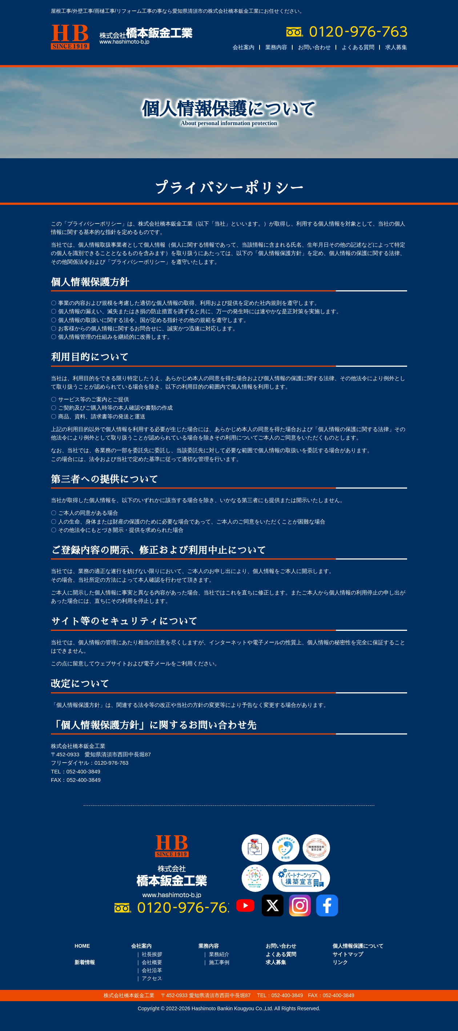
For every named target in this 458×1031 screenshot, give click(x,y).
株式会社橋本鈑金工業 (122, 37)
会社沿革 (152, 970)
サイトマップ (348, 954)
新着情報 (85, 962)
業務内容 (276, 47)
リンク (340, 962)
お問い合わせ (314, 47)
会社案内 (243, 47)
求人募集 (396, 47)
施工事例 (219, 962)
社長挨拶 (152, 954)
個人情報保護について (358, 946)
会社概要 (152, 962)
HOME (82, 946)
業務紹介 (219, 954)
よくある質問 (358, 47)
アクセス (152, 978)
